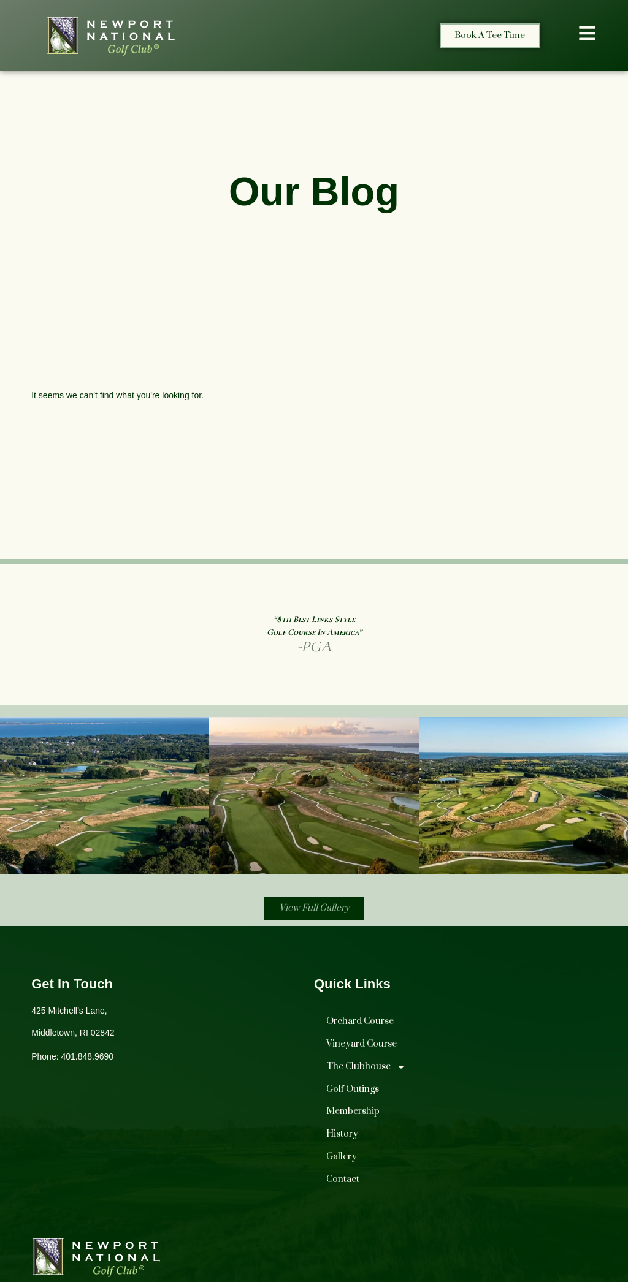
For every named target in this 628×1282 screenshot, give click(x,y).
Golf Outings (352, 1092)
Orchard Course (360, 1024)
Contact (342, 1182)
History (342, 1136)
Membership (353, 1114)
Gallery (341, 1159)
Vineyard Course (361, 1046)
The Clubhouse (365, 1069)
